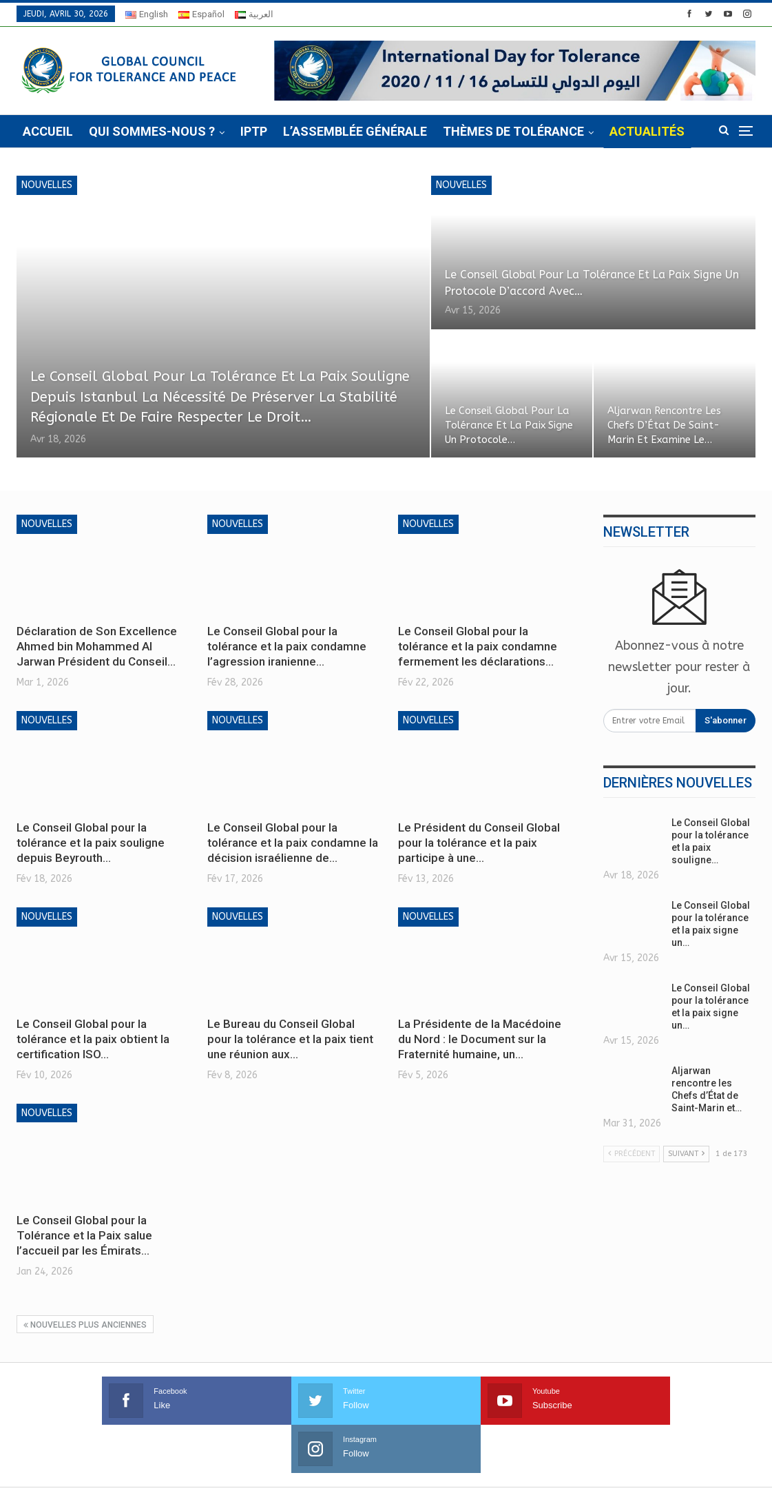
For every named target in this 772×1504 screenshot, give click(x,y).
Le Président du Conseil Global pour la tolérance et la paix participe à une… (479, 843)
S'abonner (726, 720)
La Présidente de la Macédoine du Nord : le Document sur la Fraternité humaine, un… (479, 1039)
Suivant (686, 1153)
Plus (624, 131)
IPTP (253, 131)
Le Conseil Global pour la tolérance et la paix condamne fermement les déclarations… (477, 646)
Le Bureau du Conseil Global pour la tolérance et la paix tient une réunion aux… (290, 1039)
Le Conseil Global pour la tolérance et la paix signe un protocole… (510, 425)
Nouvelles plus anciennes (85, 1325)
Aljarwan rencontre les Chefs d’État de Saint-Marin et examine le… (665, 425)
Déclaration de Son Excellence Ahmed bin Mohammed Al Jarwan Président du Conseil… (97, 646)
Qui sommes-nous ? (152, 131)
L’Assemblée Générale (355, 131)
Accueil (48, 131)
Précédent (631, 1153)
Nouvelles (46, 185)
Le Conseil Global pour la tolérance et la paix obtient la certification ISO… (93, 1039)
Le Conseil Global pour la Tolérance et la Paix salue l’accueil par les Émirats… (84, 1235)
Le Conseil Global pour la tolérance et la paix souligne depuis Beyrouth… (91, 843)
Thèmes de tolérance (513, 131)
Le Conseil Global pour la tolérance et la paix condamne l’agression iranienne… (286, 646)
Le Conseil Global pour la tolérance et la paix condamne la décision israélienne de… (292, 843)
